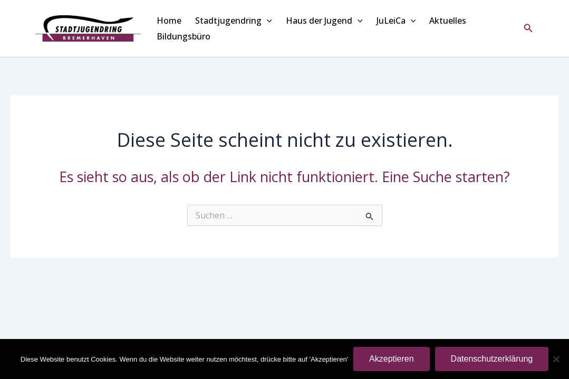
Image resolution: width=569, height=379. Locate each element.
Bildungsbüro (183, 36)
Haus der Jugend (324, 20)
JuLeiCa (396, 20)
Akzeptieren (391, 358)
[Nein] (556, 359)
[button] (528, 28)
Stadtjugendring (233, 20)
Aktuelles (447, 20)
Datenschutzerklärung (492, 358)
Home (169, 20)
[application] (267, 20)
